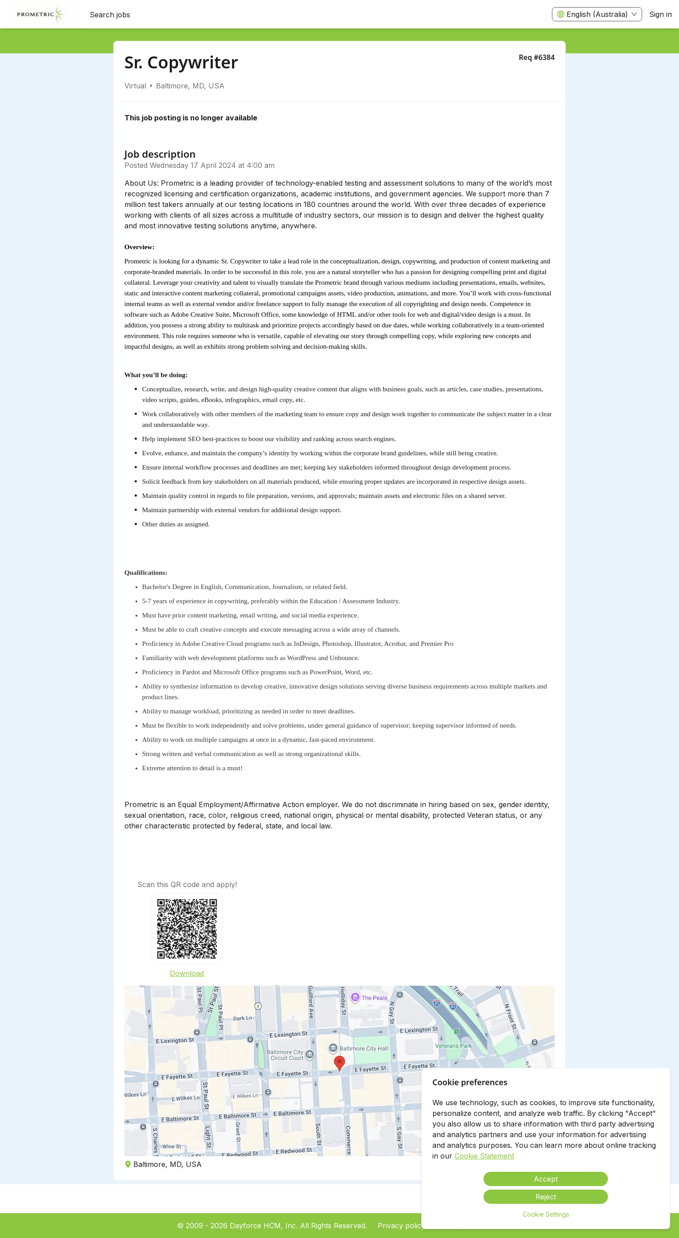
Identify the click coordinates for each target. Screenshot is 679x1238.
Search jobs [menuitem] (110, 14)
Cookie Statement (484, 1155)
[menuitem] (41, 14)
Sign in (660, 14)
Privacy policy (401, 1225)
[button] (339, 1071)
